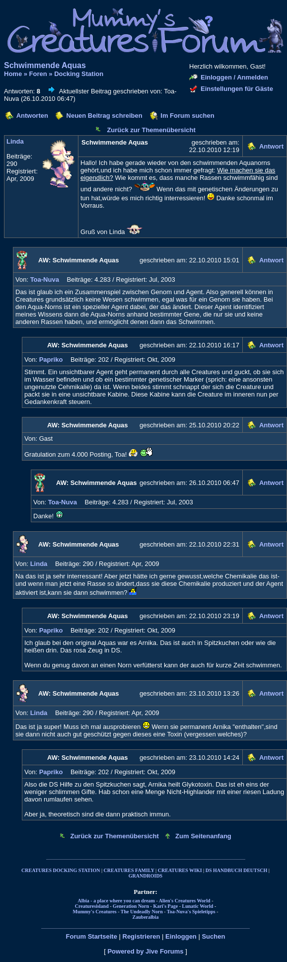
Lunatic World (198, 906)
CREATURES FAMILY (129, 870)
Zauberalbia (146, 917)
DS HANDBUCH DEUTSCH (236, 870)
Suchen (213, 936)
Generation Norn (131, 906)
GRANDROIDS (145, 876)
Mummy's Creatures (94, 911)
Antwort (271, 146)
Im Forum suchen (187, 115)
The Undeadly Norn (142, 911)
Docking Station (78, 74)
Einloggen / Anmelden (234, 77)
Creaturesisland (92, 906)
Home (13, 74)
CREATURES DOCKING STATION (60, 870)
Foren (38, 74)
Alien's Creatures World (185, 900)
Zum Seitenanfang (203, 836)
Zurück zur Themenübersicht (151, 130)
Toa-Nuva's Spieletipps (191, 911)
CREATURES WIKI (180, 870)
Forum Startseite (91, 936)
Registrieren (141, 936)
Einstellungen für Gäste (237, 88)
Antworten (32, 115)
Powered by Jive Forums (145, 951)
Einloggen (181, 936)
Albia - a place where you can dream (116, 900)
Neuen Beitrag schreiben (105, 115)
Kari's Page (165, 906)
